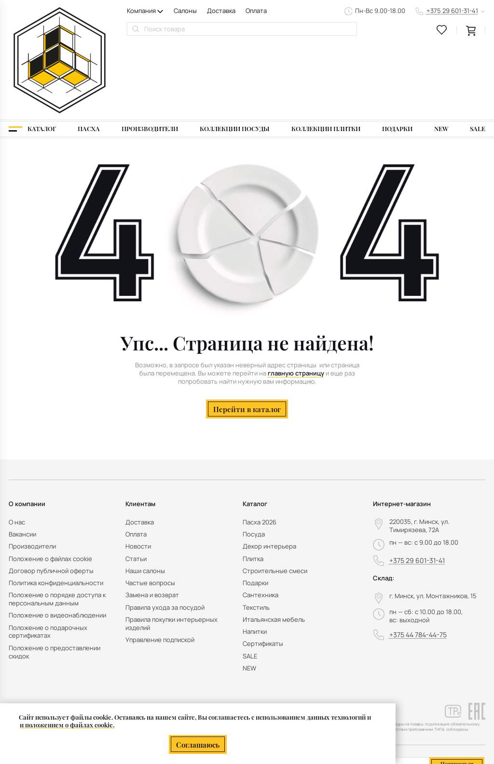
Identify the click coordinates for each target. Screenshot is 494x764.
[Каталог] (32, 53)
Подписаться (456, 688)
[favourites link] (442, 30)
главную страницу (296, 298)
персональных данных (443, 705)
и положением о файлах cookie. (67, 725)
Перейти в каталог (247, 333)
